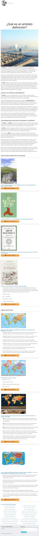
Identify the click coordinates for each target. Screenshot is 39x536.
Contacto (2, 528)
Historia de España (10, 3)
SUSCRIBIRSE (24, 532)
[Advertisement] (19, 14)
